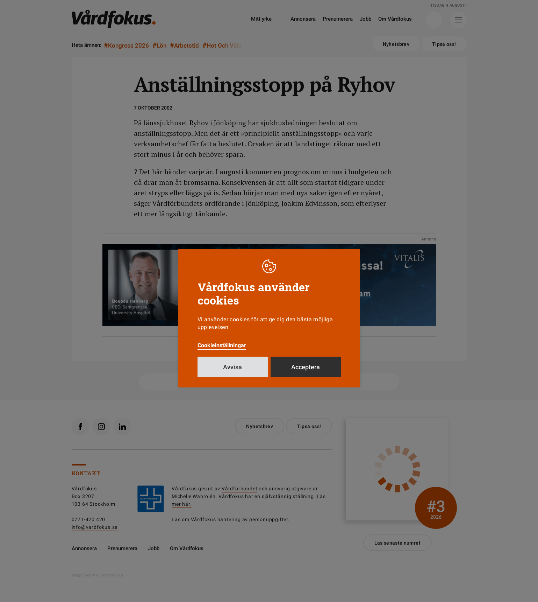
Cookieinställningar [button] (222, 345)
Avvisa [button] (232, 367)
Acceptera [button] (305, 367)
